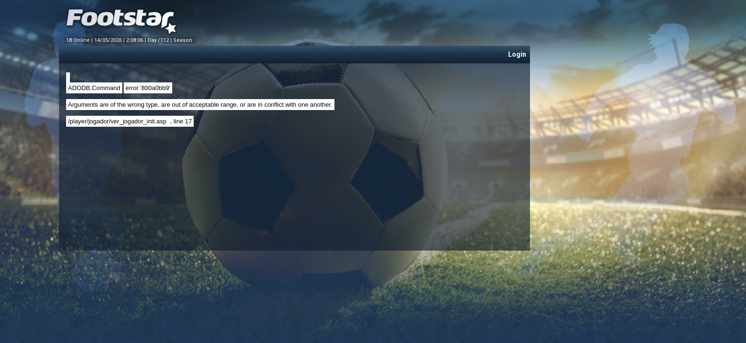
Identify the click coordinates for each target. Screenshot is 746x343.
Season (183, 40)
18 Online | (80, 40)
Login (517, 54)
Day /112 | (160, 40)
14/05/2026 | (110, 40)
